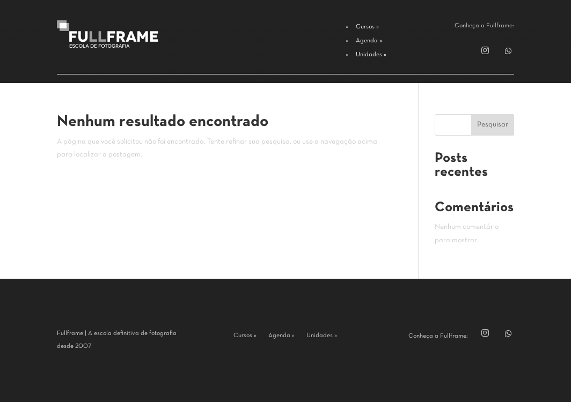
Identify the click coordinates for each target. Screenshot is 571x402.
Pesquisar (492, 124)
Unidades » (321, 335)
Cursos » (245, 335)
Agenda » (281, 335)
